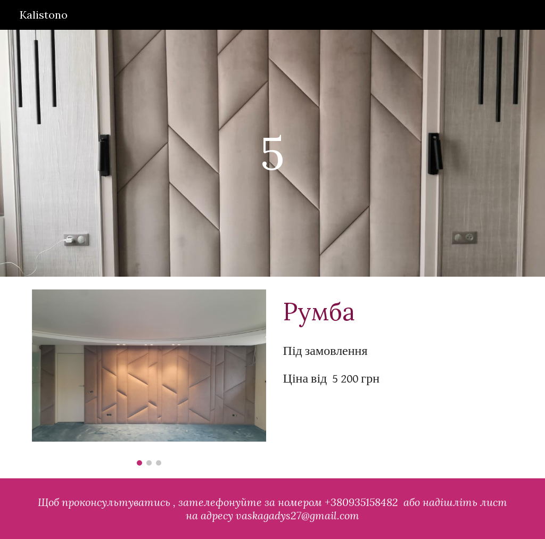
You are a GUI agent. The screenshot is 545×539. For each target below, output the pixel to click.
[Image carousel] (149, 377)
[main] (272, 153)
